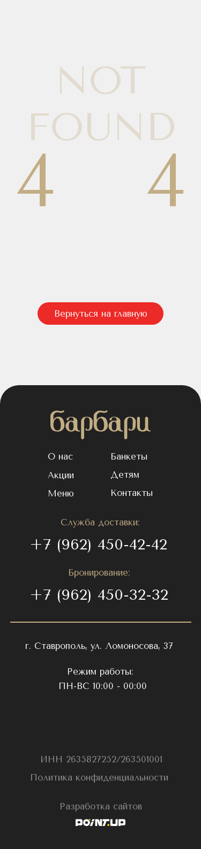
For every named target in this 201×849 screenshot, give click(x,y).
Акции (61, 475)
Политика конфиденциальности (99, 777)
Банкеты (128, 457)
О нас (60, 457)
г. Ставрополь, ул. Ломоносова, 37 (99, 646)
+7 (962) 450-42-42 (98, 544)
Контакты (131, 493)
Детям (124, 475)
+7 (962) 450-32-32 (98, 594)
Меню (61, 493)
